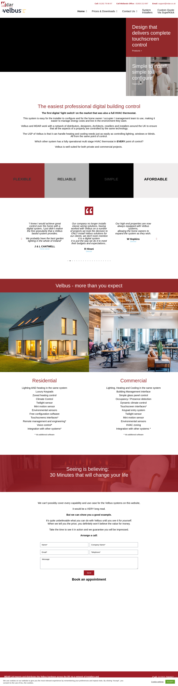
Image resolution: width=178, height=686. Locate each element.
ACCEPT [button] (170, 682)
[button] (21, 239)
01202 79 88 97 (106, 3)
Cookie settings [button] (157, 682)
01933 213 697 (142, 3)
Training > (136, 84)
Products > (137, 51)
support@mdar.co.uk (167, 3)
